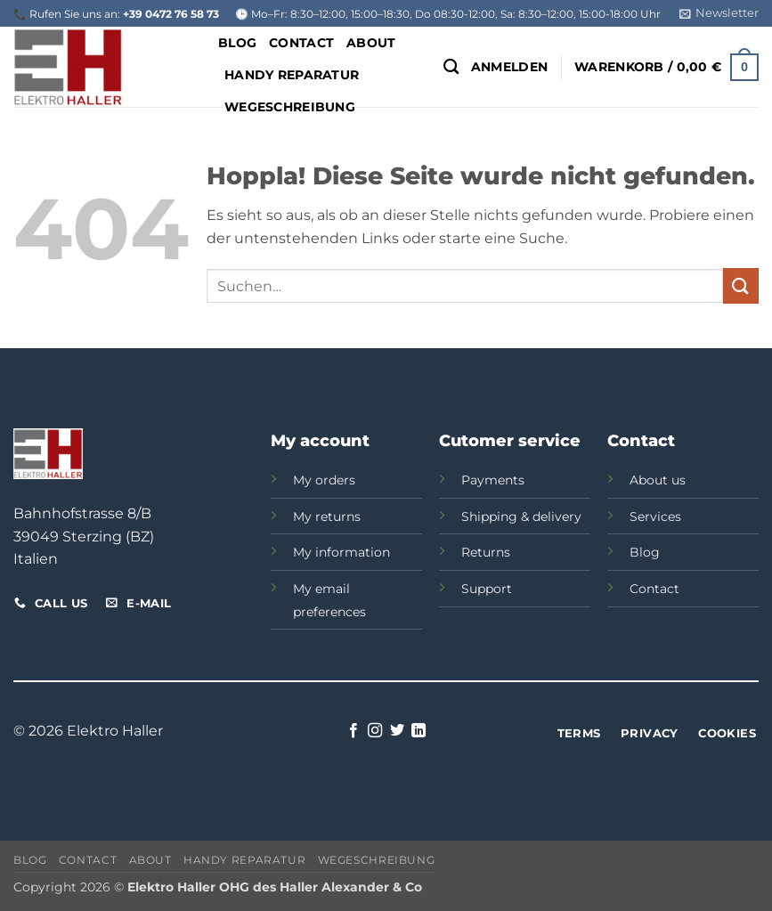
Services (655, 516)
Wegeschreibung (376, 859)
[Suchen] (451, 67)
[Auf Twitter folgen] (397, 731)
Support (486, 589)
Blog (237, 43)
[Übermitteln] (741, 285)
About (370, 43)
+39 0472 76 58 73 (171, 13)
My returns (327, 516)
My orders (324, 480)
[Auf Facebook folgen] (353, 731)
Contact (301, 43)
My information (341, 552)
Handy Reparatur (291, 75)
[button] (719, 13)
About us (658, 480)
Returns (485, 552)
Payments (492, 480)
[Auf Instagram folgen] (375, 731)
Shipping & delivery (521, 516)
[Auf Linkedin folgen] (418, 731)
